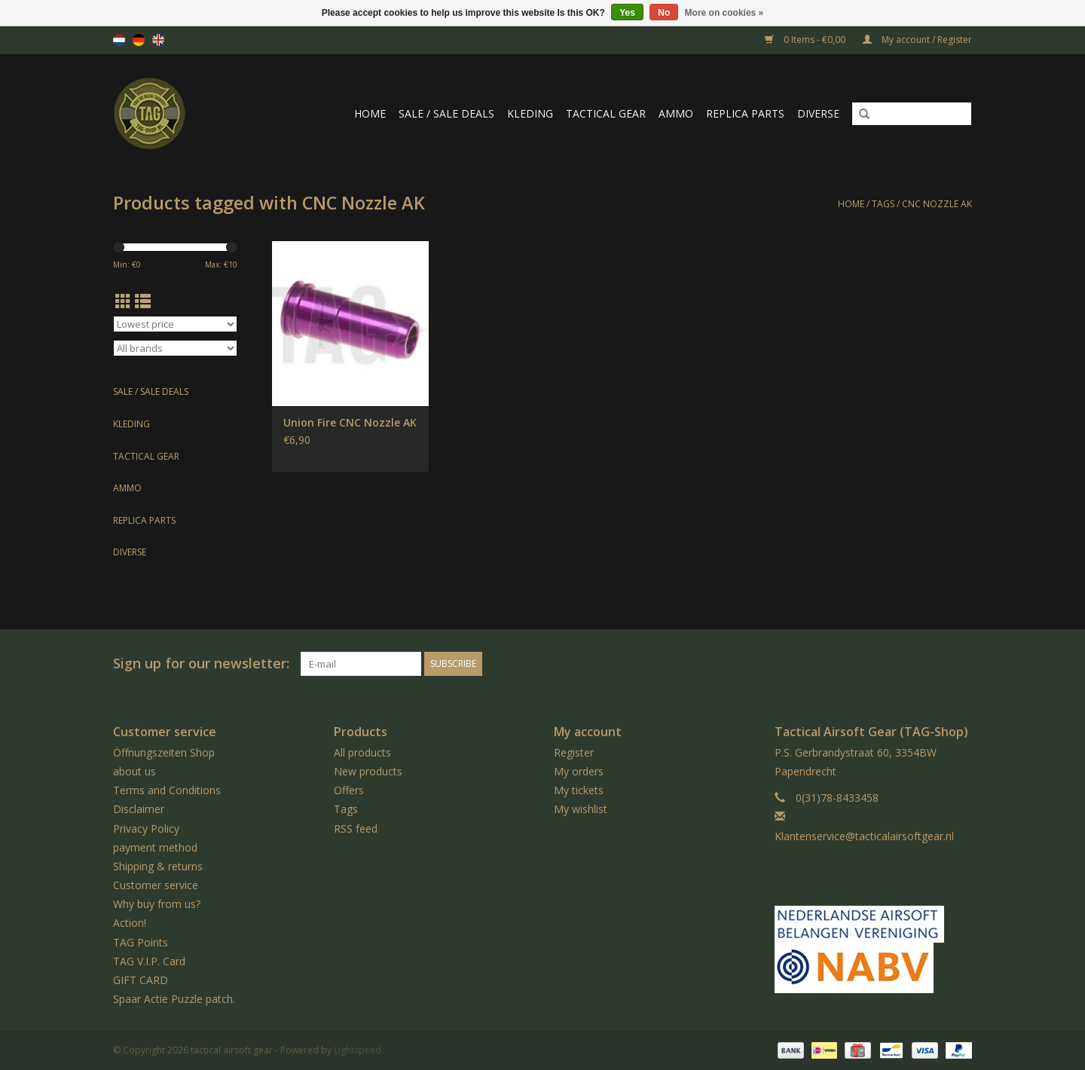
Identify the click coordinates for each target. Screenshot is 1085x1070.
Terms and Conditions (167, 790)
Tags (883, 203)
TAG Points (140, 942)
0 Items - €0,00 (806, 39)
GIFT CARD (140, 980)
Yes (627, 13)
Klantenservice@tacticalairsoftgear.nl (864, 836)
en (158, 40)
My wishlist (580, 809)
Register (574, 752)
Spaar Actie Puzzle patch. (174, 999)
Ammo (676, 113)
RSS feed (355, 828)
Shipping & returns (158, 866)
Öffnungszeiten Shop (164, 752)
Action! (129, 923)
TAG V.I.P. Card (149, 961)
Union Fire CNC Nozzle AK (350, 422)
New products (368, 771)
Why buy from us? (156, 904)
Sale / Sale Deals (446, 113)
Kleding (530, 113)
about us (134, 771)
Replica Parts (745, 113)
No (664, 13)
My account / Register (917, 39)
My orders (579, 771)
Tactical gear (606, 113)
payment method (155, 847)
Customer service (155, 885)
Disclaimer (138, 809)
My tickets (579, 790)
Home (370, 113)
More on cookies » (724, 13)
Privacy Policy (146, 828)
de (139, 40)
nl (119, 40)
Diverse (818, 113)
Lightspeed (357, 1050)
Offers (349, 790)
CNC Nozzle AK (937, 203)
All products (362, 752)
